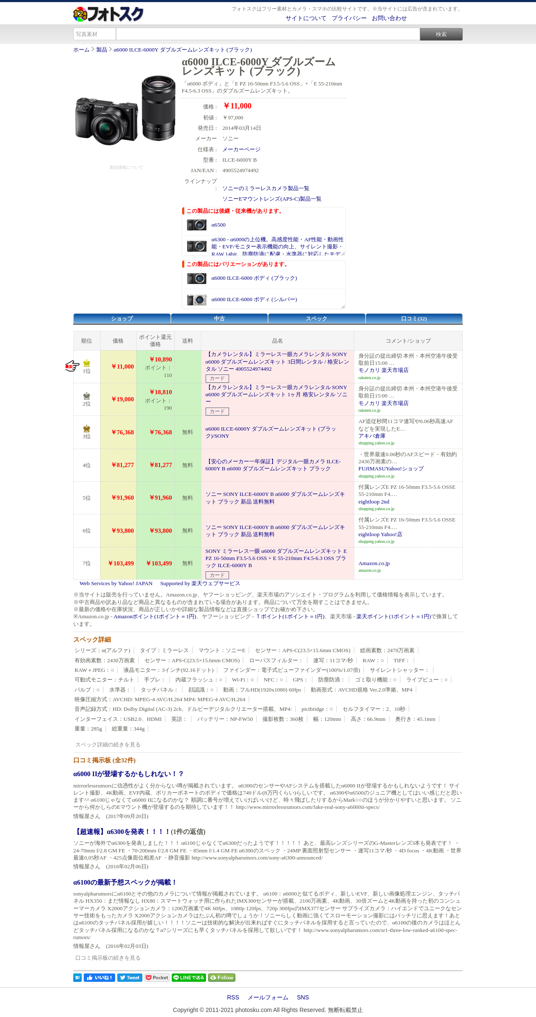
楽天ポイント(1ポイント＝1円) (393, 616)
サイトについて (306, 18)
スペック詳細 (92, 639)
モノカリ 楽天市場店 (383, 370)
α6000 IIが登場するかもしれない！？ (128, 773)
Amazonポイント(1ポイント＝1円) (154, 616)
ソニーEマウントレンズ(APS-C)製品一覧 (272, 199)
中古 (219, 318)
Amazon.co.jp (374, 563)
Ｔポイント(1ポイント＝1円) (290, 616)
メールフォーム (268, 997)
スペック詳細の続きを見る (108, 744)
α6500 (218, 225)
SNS (303, 997)
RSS (233, 997)
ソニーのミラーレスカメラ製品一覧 (265, 188)
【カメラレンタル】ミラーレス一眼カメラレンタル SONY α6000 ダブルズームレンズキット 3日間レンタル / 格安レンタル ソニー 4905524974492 (277, 361)
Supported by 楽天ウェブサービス (200, 583)
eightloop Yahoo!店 (380, 534)
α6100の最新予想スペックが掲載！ (125, 882)
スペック (316, 318)
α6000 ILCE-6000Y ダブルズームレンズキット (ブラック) (182, 49)
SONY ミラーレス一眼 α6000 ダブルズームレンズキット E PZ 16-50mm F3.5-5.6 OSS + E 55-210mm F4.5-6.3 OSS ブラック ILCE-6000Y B (276, 558)
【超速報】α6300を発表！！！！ (122, 831)
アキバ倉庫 (372, 436)
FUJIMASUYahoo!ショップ (391, 468)
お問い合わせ (389, 18)
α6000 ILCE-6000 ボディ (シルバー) (254, 299)
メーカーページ (241, 149)
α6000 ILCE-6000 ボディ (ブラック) (254, 278)
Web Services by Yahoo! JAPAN (116, 583)
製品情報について (126, 167)
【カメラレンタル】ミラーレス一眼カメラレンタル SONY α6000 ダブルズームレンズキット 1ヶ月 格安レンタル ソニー (277, 394)
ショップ (122, 318)
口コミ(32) (414, 318)
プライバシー (349, 18)
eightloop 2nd (373, 501)
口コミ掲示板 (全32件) (104, 760)
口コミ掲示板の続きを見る (108, 958)
